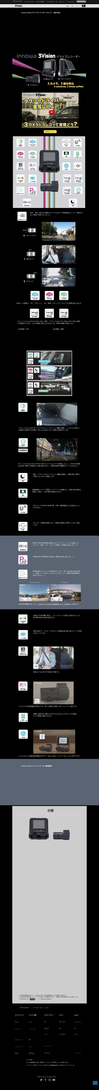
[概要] (67, 6)
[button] (81, 1)
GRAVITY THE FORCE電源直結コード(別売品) (48, 995)
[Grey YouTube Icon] (53, 1079)
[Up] (95, 1083)
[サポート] (77, 6)
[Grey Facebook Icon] (45, 1079)
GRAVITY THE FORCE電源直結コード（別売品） (54, 604)
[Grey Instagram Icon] (49, 1079)
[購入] (84, 6)
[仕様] (72, 6)
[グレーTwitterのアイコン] (41, 1079)
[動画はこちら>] (50, 131)
